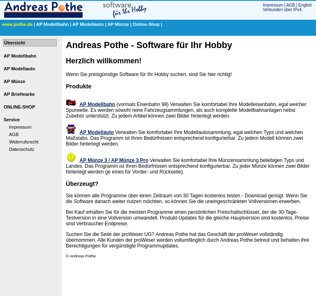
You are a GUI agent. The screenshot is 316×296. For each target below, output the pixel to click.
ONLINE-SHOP (19, 106)
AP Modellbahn (52, 24)
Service (12, 119)
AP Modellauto (88, 24)
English (305, 5)
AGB (290, 5)
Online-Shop (146, 24)
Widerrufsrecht (24, 141)
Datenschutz (21, 149)
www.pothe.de (17, 24)
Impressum (273, 5)
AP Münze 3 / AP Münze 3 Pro (113, 160)
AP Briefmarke (19, 94)
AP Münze (118, 24)
